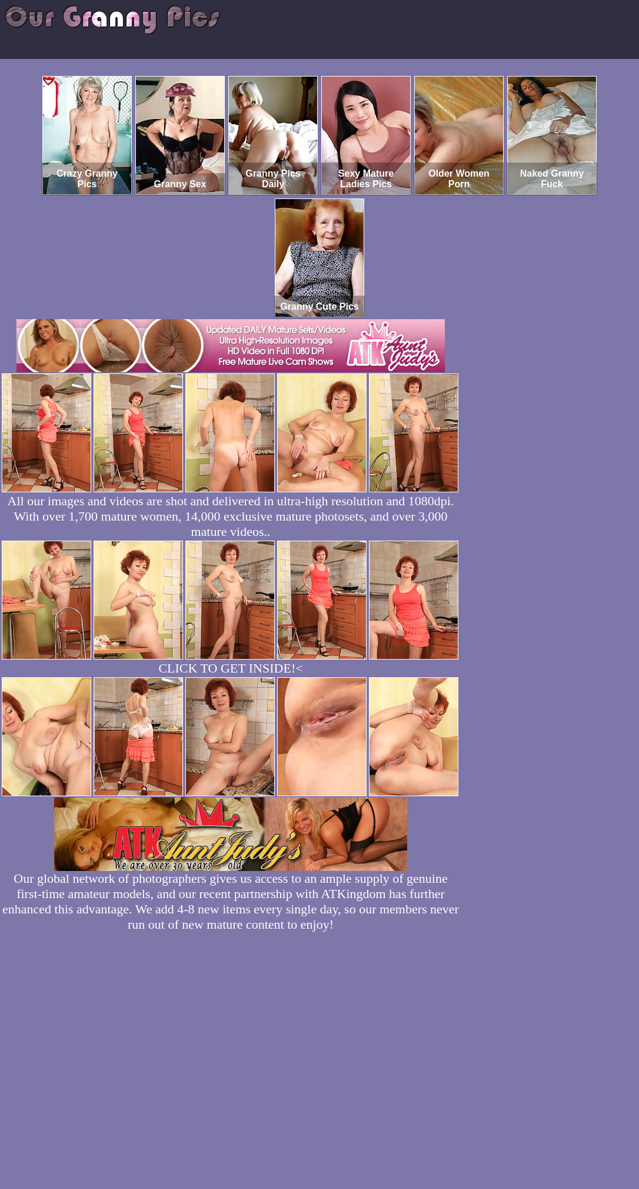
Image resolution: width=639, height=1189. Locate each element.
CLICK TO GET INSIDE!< (230, 668)
